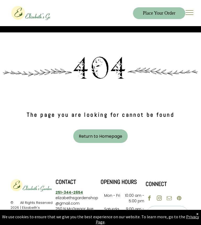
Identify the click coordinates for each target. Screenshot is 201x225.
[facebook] (149, 198)
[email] (169, 198)
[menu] (189, 12)
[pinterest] (179, 198)
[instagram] (159, 198)
